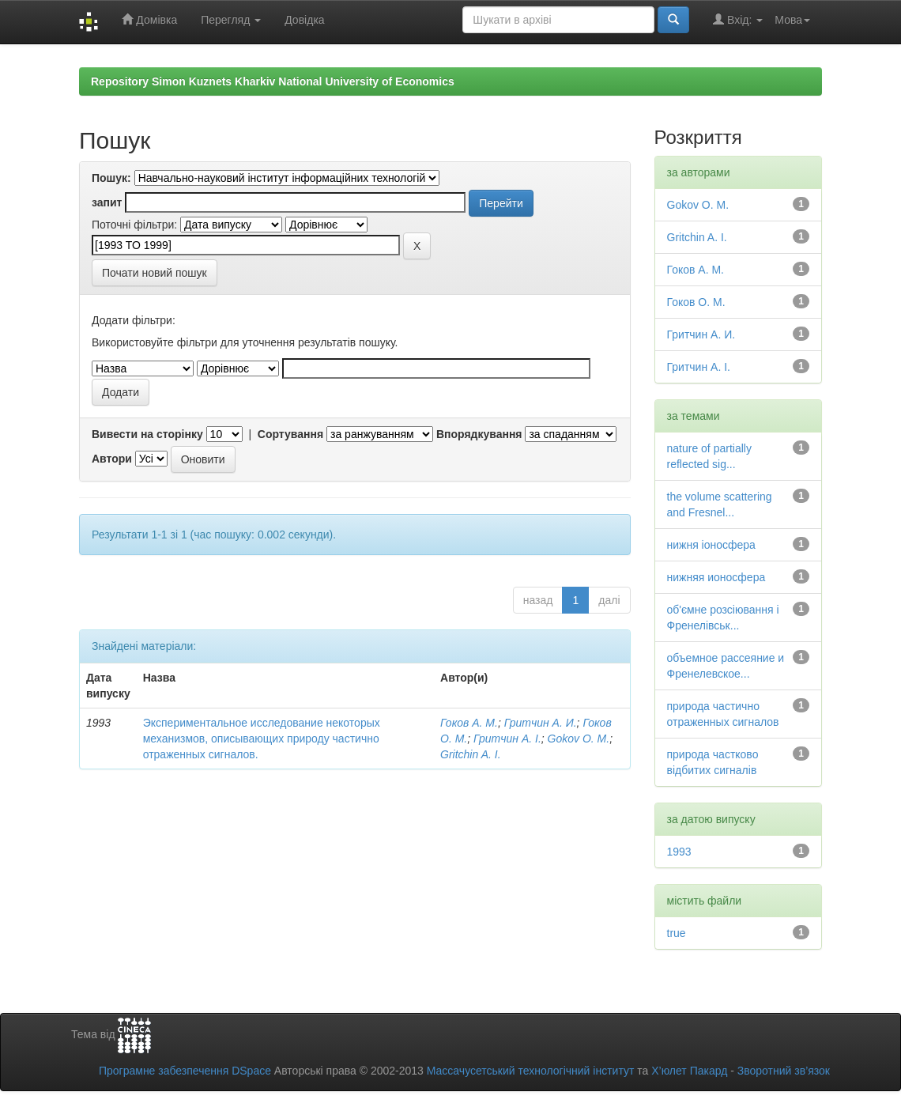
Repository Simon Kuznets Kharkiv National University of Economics (272, 81)
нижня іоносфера (711, 544)
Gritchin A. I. (470, 754)
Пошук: (111, 178)
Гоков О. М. (696, 302)
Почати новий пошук (154, 272)
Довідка (304, 19)
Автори (112, 458)
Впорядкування (479, 434)
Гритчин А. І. (507, 738)
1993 (679, 851)
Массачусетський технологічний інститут (531, 1070)
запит (107, 202)
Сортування (290, 434)
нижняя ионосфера (716, 577)
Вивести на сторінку (147, 434)
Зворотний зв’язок (783, 1070)
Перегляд (231, 19)
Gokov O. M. (579, 738)
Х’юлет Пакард (689, 1070)
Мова (792, 19)
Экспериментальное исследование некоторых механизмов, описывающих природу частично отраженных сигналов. (261, 738)
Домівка (149, 19)
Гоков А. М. (469, 722)
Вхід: (738, 19)
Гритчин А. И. (540, 722)
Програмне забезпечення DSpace (185, 1070)
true (676, 933)
